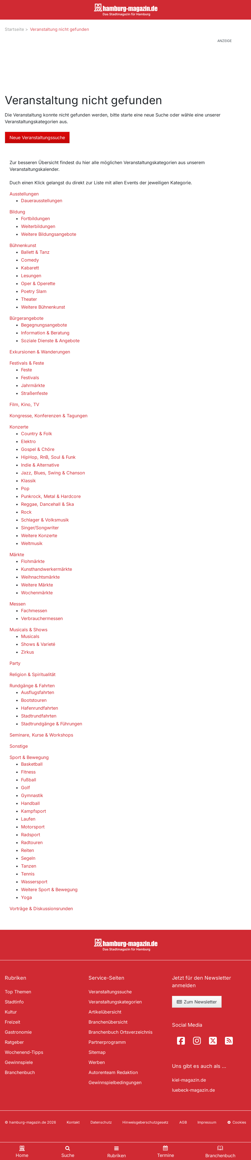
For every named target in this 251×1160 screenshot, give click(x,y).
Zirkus (27, 652)
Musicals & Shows (28, 629)
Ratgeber (14, 1042)
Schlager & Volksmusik (45, 520)
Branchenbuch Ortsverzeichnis (120, 1032)
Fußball (28, 779)
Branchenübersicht (108, 1022)
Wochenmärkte (37, 592)
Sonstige (19, 746)
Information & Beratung (45, 333)
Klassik (28, 480)
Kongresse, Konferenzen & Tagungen (48, 415)
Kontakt (73, 1122)
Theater (29, 299)
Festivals (30, 377)
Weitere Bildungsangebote (48, 234)
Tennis (27, 874)
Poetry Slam (34, 291)
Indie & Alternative (40, 465)
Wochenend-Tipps (24, 1052)
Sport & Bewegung (29, 757)
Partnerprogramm (107, 1042)
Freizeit (12, 1022)
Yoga (26, 897)
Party (15, 663)
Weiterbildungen (38, 226)
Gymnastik (32, 795)
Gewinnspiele (19, 1062)
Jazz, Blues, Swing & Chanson (53, 473)
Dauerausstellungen (41, 200)
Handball (30, 803)
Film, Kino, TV (24, 404)
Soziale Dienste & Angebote (50, 340)
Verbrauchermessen (42, 618)
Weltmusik (32, 543)
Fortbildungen (35, 218)
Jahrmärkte (33, 385)
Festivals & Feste (27, 363)
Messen (17, 604)
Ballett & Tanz (35, 252)
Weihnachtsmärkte (40, 577)
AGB (183, 1122)
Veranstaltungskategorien (115, 1002)
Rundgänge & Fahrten (32, 685)
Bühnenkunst (23, 245)
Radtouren (32, 842)
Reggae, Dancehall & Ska (47, 504)
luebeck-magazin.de (193, 1090)
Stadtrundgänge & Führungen (51, 723)
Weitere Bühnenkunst (43, 307)
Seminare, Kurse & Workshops (41, 735)
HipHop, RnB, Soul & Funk (48, 457)
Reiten (27, 850)
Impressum (206, 1122)
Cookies (236, 1122)
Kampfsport (33, 811)
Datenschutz (101, 1122)
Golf (25, 787)
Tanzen (28, 866)
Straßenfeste (34, 393)
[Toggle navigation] (116, 1151)
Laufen (28, 819)
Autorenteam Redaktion (113, 1072)
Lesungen (31, 275)
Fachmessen (34, 610)
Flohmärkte (33, 561)
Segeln (28, 858)
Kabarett (30, 268)
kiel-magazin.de (189, 1080)
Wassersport (34, 881)
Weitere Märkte (37, 585)
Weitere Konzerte (39, 535)
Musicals (30, 636)
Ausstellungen (24, 194)
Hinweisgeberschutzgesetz (145, 1122)
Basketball (32, 764)
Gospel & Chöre (37, 449)
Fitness (28, 772)
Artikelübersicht (105, 1012)
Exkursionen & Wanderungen (40, 352)
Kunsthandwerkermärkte (46, 569)
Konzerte (19, 427)
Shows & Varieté (38, 644)
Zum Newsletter (197, 1002)
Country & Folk (36, 433)
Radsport (30, 834)
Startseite (14, 29)
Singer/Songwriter (40, 527)
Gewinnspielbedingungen (115, 1082)
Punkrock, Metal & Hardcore (51, 496)
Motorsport (33, 827)
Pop (25, 488)
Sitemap (97, 1052)
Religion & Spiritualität (32, 674)
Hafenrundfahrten (39, 708)
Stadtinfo (14, 1002)
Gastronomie (18, 1032)
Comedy (30, 260)
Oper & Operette (38, 283)
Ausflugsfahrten (37, 692)
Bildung (17, 212)
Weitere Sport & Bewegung (49, 889)
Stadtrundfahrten (38, 716)
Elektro (28, 441)
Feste (26, 369)
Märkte (17, 554)
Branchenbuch (20, 1072)
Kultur (11, 1012)
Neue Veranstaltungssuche (37, 137)
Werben (97, 1062)
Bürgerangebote (26, 318)
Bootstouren (34, 700)
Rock (26, 512)
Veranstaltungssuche (110, 991)
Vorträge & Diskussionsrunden (41, 908)
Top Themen (18, 991)
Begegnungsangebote (44, 325)
